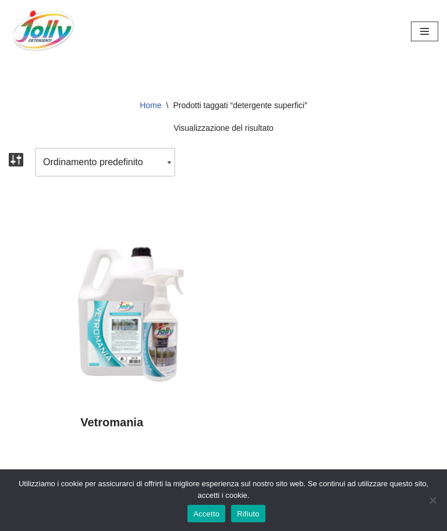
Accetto (206, 513)
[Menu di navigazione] (424, 31)
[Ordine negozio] (105, 162)
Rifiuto (248, 513)
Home (150, 105)
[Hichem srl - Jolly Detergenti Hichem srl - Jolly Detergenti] (44, 31)
